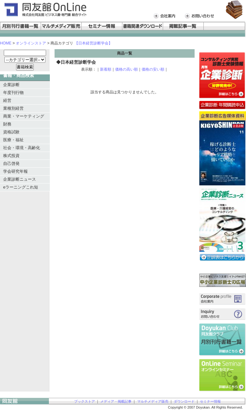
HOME (5, 43)
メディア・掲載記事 (116, 401)
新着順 (105, 69)
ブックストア (84, 401)
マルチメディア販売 (152, 401)
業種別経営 (13, 108)
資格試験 (11, 132)
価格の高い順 (126, 69)
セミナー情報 (210, 401)
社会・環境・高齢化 (21, 147)
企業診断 (11, 84)
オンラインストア (31, 43)
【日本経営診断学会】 (93, 43)
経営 (7, 100)
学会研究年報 (15, 171)
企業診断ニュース (19, 179)
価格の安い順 (153, 69)
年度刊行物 (13, 92)
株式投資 (11, 155)
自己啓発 (11, 163)
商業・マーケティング (23, 116)
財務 (7, 124)
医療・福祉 (13, 139)
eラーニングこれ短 (20, 187)
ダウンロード (184, 401)
